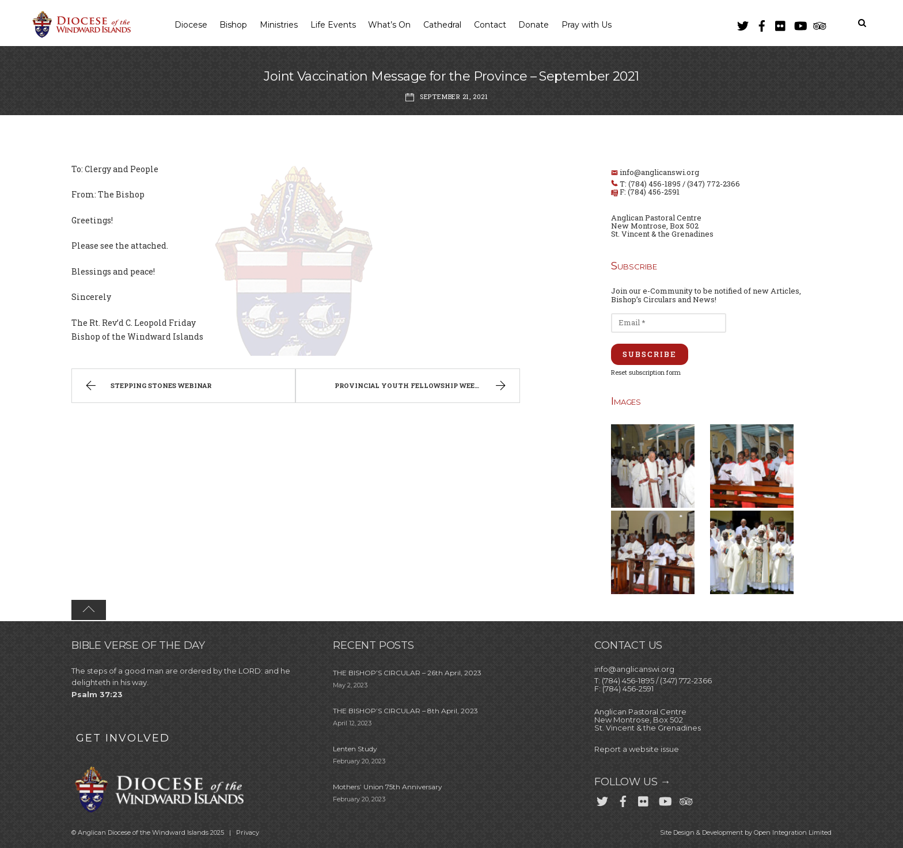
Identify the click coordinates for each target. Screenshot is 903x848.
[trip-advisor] (819, 23)
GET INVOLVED (123, 738)
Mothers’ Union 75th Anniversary (387, 786)
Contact (490, 25)
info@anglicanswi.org (659, 172)
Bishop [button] (233, 25)
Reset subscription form (646, 372)
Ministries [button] (279, 25)
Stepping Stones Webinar (146, 387)
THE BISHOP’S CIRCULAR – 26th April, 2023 (407, 672)
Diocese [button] (190, 25)
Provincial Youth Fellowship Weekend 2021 (424, 387)
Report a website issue (636, 749)
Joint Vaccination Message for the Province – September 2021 (451, 76)
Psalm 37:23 (97, 694)
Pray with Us (586, 25)
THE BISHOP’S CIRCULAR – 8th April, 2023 (405, 710)
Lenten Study (355, 748)
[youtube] (800, 23)
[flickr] (781, 23)
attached (148, 245)
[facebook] (762, 23)
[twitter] (743, 23)
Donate (533, 25)
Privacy (247, 832)
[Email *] (668, 323)
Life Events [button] (333, 25)
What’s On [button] (389, 25)
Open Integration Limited (793, 832)
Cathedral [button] (442, 25)
